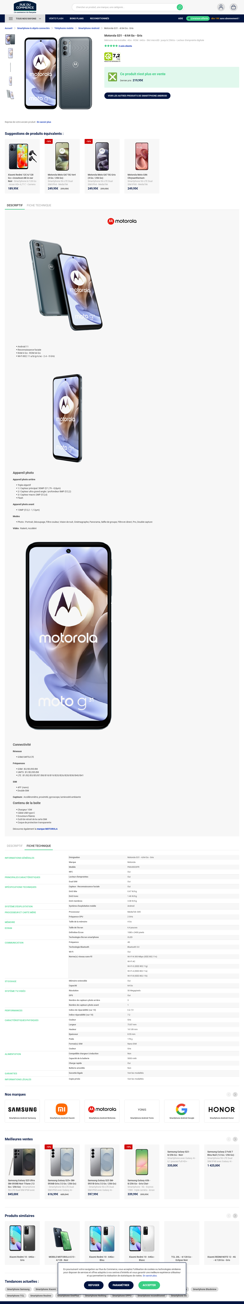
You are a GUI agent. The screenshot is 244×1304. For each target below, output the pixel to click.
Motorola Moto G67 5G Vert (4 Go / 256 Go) (62, 176)
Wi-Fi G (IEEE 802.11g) (137, 966)
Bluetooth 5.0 (133, 947)
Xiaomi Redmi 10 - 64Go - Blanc (142, 1258)
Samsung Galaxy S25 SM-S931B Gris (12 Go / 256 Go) (102, 1182)
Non (129, 1053)
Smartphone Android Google (182, 1118)
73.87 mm (131, 1024)
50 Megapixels (134, 990)
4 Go (129, 921)
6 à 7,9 (130, 1010)
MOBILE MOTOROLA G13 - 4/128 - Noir (62, 1258)
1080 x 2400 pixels (135, 932)
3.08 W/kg (132, 901)
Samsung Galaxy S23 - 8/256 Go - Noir (178, 1153)
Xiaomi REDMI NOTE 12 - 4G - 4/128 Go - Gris (221, 1258)
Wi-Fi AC (131, 961)
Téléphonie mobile (64, 28)
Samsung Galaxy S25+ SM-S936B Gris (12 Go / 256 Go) (62, 1182)
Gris (129, 1020)
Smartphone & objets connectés (33, 28)
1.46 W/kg (132, 896)
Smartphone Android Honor (222, 1118)
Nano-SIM (132, 1044)
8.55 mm (131, 1034)
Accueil (8, 28)
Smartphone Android (88, 28)
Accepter (149, 1285)
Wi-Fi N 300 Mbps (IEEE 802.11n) (142, 956)
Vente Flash (56, 18)
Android (130, 906)
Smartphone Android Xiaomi (62, 1118)
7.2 (128, 1015)
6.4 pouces (132, 927)
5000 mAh (132, 1058)
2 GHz (130, 916)
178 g (129, 1039)
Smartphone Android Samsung (22, 1118)
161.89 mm (132, 1029)
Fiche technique (39, 205)
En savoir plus (44, 122)
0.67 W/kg (132, 891)
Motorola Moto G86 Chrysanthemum (137, 176)
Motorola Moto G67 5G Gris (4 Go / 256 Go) (102, 176)
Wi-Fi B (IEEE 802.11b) (137, 976)
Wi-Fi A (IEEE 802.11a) (137, 971)
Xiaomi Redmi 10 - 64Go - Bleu (102, 1258)
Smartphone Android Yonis (142, 1118)
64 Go (130, 985)
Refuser (93, 1285)
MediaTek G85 (134, 912)
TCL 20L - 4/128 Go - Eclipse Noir (181, 1258)
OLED (130, 937)
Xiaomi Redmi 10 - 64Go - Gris (22, 1258)
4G (128, 942)
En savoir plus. (150, 1275)
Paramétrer (121, 1285)
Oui (129, 872)
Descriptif (15, 845)
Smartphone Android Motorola (102, 1118)
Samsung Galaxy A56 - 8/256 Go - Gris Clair (139, 1182)
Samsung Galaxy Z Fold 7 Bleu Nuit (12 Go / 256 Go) (221, 1153)
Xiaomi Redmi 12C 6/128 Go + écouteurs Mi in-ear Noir (20, 177)
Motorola (131, 862)
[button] (118, 46)
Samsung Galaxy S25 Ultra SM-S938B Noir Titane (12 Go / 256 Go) (21, 1183)
